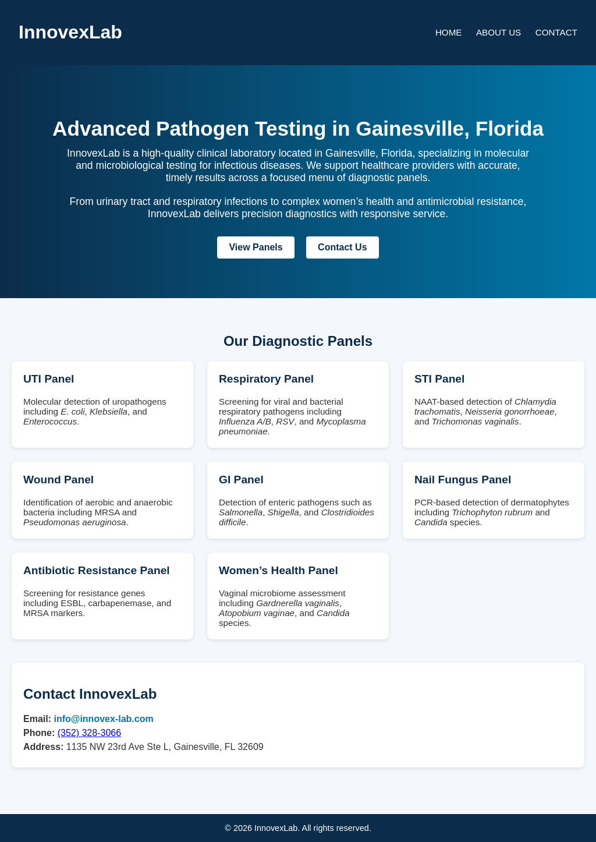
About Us (498, 32)
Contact (556, 32)
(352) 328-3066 (89, 733)
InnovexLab (70, 32)
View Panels (255, 247)
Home (448, 32)
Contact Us (342, 247)
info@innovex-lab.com (103, 719)
